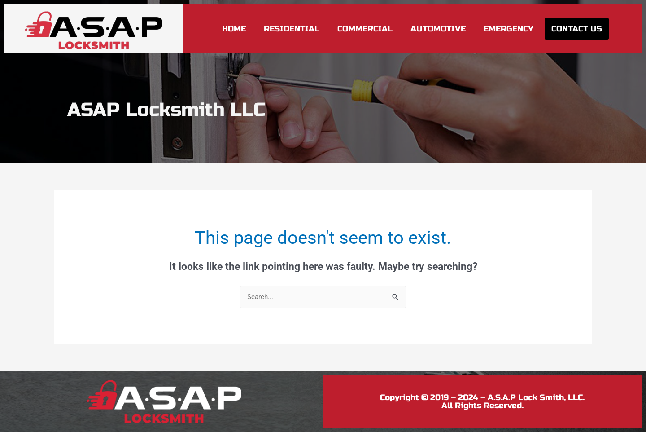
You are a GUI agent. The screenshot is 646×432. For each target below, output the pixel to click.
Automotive (438, 29)
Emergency (508, 29)
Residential (291, 29)
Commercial (365, 29)
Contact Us (576, 29)
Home (234, 29)
